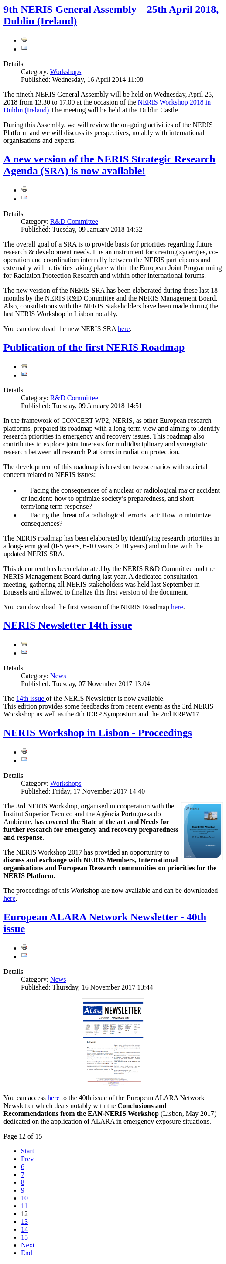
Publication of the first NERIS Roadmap (94, 347)
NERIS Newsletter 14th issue (67, 625)
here (124, 328)
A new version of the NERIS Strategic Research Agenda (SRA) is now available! (109, 164)
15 (24, 1237)
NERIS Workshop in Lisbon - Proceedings (97, 732)
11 (24, 1206)
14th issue (31, 698)
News (58, 675)
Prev (27, 1159)
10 (24, 1198)
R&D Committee (74, 221)
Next (27, 1245)
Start (27, 1151)
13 (24, 1221)
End (26, 1253)
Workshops (66, 71)
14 (24, 1229)
